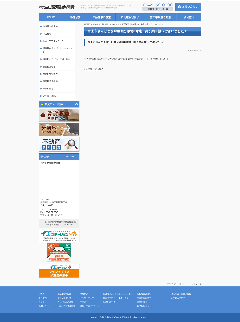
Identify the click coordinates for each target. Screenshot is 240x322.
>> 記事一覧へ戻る (94, 69)
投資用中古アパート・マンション (57, 50)
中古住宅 (47, 33)
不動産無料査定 (64, 294)
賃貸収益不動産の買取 (181, 294)
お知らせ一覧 (98, 24)
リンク (42, 302)
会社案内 (43, 298)
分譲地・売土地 (50, 26)
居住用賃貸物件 (50, 74)
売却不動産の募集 (65, 302)
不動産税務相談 (64, 298)
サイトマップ (195, 284)
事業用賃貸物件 (50, 81)
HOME (87, 24)
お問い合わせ (45, 306)
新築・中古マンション (53, 41)
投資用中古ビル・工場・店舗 (56, 59)
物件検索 (84, 294)
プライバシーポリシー (177, 284)
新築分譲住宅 (49, 66)
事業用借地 (48, 88)
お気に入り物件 (178, 298)
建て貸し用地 (49, 96)
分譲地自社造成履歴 (66, 306)
